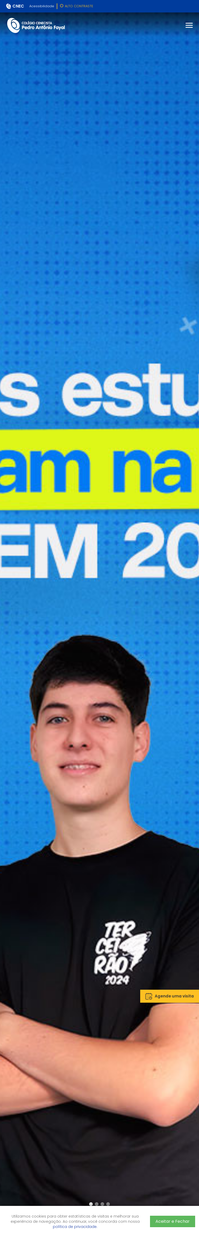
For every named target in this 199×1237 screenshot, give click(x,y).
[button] (91, 1204)
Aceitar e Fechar (172, 1221)
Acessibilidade (41, 6)
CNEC (18, 6)
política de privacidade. (75, 1226)
